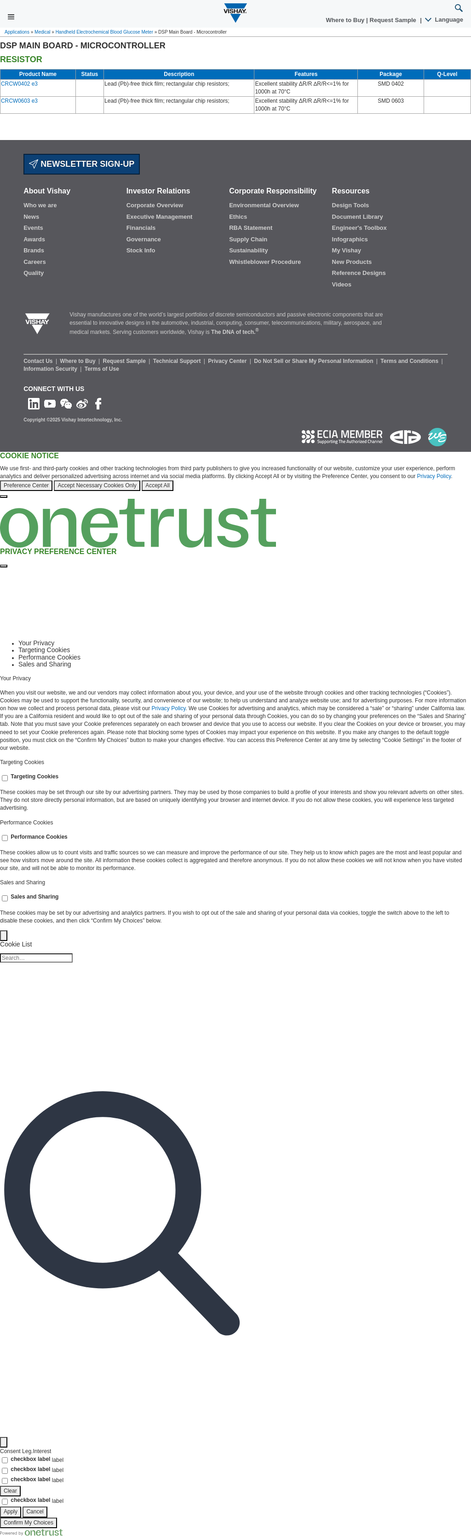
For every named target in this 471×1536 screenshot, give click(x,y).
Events (33, 227)
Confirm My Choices (28, 1522)
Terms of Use (102, 369)
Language (444, 19)
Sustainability (248, 250)
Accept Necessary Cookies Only (96, 485)
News (31, 216)
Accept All (157, 485)
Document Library (357, 216)
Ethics (238, 216)
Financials (141, 227)
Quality (33, 272)
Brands (33, 250)
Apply (10, 1511)
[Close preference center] (3, 566)
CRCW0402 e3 (19, 84)
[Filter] (3, 1442)
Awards (34, 239)
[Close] (3, 496)
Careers (34, 261)
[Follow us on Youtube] (50, 403)
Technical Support (177, 361)
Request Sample (125, 361)
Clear (10, 1491)
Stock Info (140, 250)
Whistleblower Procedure (265, 261)
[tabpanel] (235, 714)
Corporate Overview (155, 205)
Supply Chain (248, 239)
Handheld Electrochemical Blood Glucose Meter (104, 32)
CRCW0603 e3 (19, 101)
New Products (352, 261)
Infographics (350, 239)
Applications (17, 32)
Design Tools (350, 205)
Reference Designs (359, 272)
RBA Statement (250, 227)
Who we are (40, 205)
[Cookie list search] (36, 958)
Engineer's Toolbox (359, 227)
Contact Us (38, 361)
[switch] (5, 778)
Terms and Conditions (410, 361)
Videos (341, 284)
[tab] (244, 643)
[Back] (3, 935)
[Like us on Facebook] (98, 403)
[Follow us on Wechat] (66, 403)
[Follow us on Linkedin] (34, 403)
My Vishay (346, 250)
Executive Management (159, 216)
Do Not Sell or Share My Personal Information (314, 361)
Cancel (34, 1511)
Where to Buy (346, 20)
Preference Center (26, 485)
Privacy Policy (434, 476)
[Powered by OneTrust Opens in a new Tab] (31, 1532)
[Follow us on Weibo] (82, 403)
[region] (235, 475)
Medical (42, 32)
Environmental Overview (264, 205)
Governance (143, 239)
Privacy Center (228, 361)
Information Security (51, 369)
